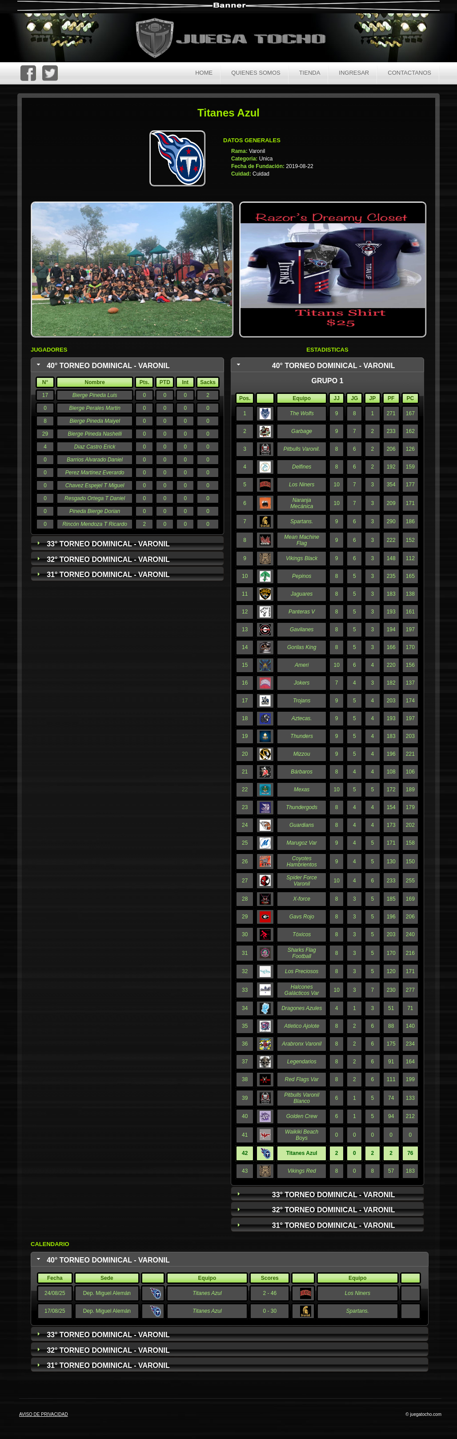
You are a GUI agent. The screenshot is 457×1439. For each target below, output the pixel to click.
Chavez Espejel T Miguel (94, 485)
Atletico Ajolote (301, 1026)
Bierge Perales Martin (94, 408)
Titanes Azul (206, 1293)
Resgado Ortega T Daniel (94, 498)
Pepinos (301, 576)
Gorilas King (301, 647)
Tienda (310, 72)
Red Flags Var (302, 1079)
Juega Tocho (236, 39)
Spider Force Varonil (301, 880)
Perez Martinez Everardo (94, 472)
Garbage (301, 431)
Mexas (301, 789)
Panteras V (302, 612)
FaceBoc (28, 73)
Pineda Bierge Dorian (94, 511)
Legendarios (302, 1061)
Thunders (301, 736)
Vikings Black (301, 558)
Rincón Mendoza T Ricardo (94, 524)
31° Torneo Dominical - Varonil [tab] (102, 574)
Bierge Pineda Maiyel (94, 421)
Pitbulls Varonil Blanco (301, 1098)
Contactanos (409, 72)
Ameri (302, 665)
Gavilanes (301, 629)
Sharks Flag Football (302, 953)
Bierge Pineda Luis (94, 395)
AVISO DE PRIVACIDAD (43, 1414)
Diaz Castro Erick (95, 447)
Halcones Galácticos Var (302, 990)
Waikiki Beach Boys (301, 1135)
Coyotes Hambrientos (302, 861)
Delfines (301, 467)
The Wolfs (302, 413)
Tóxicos (302, 934)
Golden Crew (301, 1116)
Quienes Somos (256, 72)
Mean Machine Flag (301, 540)
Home (203, 72)
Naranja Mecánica (301, 503)
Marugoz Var (302, 843)
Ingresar (354, 72)
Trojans (301, 700)
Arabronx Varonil (301, 1044)
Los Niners (301, 484)
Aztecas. (302, 718)
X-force (301, 899)
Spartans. (301, 521)
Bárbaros (302, 772)
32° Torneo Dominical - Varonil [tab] (102, 559)
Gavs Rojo (301, 917)
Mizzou (301, 754)
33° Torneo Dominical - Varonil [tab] (102, 543)
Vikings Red (302, 1171)
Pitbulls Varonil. (302, 449)
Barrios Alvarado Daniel (95, 460)
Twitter (50, 73)
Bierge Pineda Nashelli (94, 434)
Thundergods (301, 807)
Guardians (301, 825)
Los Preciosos (301, 971)
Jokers (301, 683)
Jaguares (302, 594)
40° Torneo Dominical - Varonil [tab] (102, 365)
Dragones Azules (301, 1008)
